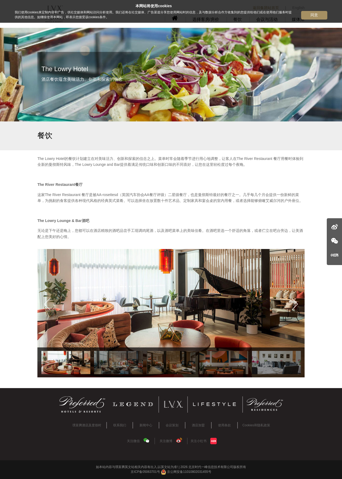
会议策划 (172, 425)
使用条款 (224, 425)
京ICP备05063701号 (145, 472)
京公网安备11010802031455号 (186, 472)
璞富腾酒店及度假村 (86, 425)
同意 (314, 15)
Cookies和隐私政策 (256, 425)
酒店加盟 (198, 425)
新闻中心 (145, 425)
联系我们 (119, 425)
